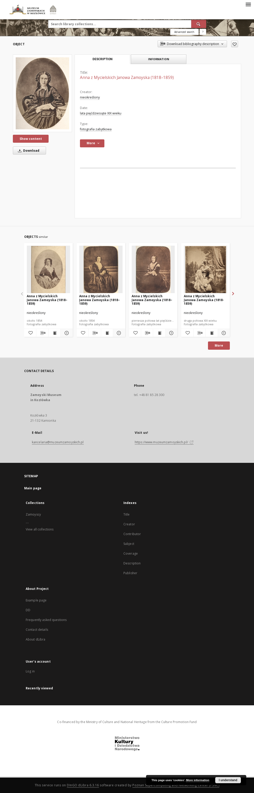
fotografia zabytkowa (96, 129)
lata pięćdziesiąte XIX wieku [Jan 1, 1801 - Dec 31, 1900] (100, 113)
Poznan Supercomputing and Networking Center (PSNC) (175, 785)
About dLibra (35, 639)
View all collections (39, 529)
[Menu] (248, 4)
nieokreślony (90, 97)
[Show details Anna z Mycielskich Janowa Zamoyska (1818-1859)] (223, 333)
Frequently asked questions (46, 620)
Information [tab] (158, 59)
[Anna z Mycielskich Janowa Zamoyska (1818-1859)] (205, 269)
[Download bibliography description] (42, 333)
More (219, 345)
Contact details (37, 629)
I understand (228, 780)
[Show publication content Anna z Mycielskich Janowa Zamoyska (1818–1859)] (54, 333)
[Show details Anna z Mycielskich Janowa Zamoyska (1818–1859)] (66, 333)
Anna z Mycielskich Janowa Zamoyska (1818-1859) (204, 299)
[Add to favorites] (234, 44)
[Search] (198, 24)
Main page (32, 488)
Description (132, 563)
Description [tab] (102, 59)
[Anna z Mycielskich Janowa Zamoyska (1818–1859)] (42, 93)
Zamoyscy (33, 514)
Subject (128, 544)
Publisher (130, 573)
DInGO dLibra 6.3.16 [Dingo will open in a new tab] (83, 785)
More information (197, 780)
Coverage (130, 553)
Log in (30, 671)
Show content (31, 139)
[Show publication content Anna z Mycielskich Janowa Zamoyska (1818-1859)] (211, 333)
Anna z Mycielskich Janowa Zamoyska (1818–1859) (47, 299)
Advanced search (184, 32)
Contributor (132, 534)
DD (28, 610)
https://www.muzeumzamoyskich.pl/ (164, 442)
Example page (36, 600)
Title (126, 514)
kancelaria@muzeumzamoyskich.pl (58, 442)
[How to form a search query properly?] (202, 32)
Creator (129, 524)
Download (27, 151)
